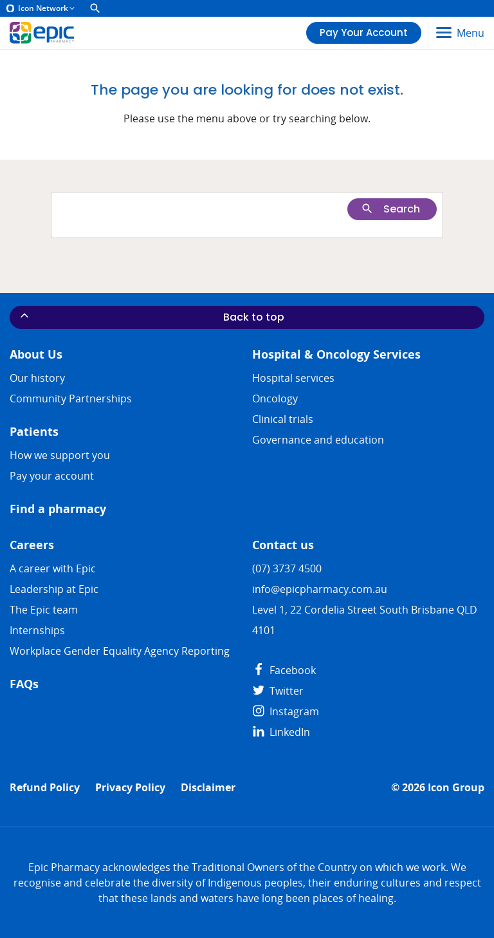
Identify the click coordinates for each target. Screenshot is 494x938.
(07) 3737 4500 (287, 568)
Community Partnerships (71, 398)
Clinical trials (282, 419)
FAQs (24, 684)
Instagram (285, 711)
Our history (37, 378)
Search (390, 209)
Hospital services (293, 378)
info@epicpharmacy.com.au (319, 589)
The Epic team (44, 610)
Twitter (278, 691)
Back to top (151, 316)
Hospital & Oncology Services (336, 354)
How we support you (60, 455)
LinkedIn (281, 732)
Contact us (283, 545)
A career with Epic (53, 568)
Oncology (275, 398)
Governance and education (318, 440)
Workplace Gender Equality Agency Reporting (120, 651)
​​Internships (37, 630)
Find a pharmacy (58, 509)
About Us (36, 354)
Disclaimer (208, 787)
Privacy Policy (130, 787)
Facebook (284, 670)
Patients (34, 431)
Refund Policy (45, 787)
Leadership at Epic (54, 589)
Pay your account (52, 476)
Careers (32, 545)
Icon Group (456, 787)
